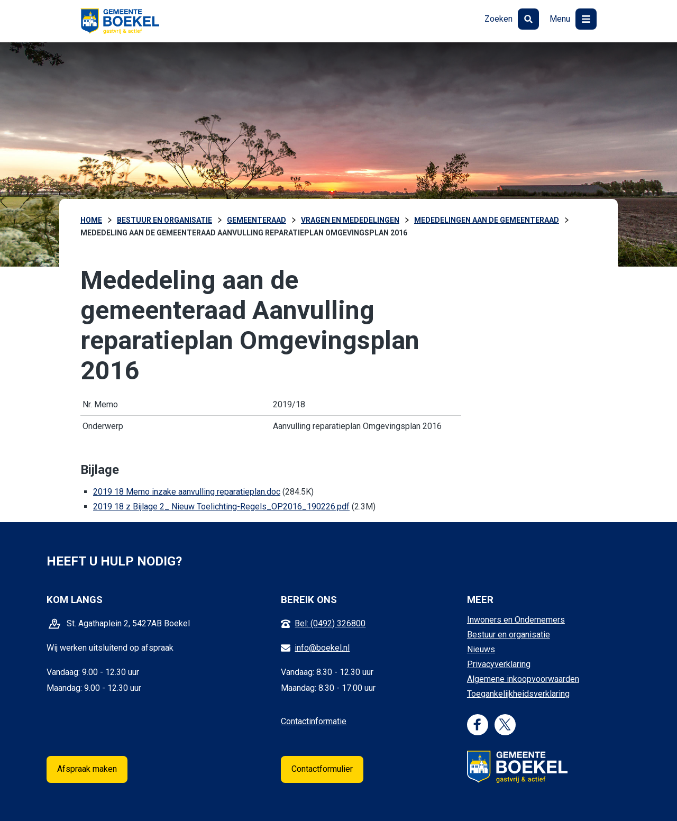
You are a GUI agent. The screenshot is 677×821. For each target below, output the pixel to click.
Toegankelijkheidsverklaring (518, 694)
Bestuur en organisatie (508, 635)
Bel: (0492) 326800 (330, 623)
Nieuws (481, 649)
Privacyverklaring (498, 664)
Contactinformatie (313, 721)
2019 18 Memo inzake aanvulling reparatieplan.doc (186, 492)
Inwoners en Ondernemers (516, 620)
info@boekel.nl (322, 648)
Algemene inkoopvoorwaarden (523, 679)
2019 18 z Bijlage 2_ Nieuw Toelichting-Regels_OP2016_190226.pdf (221, 506)
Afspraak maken (87, 769)
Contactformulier (322, 769)
